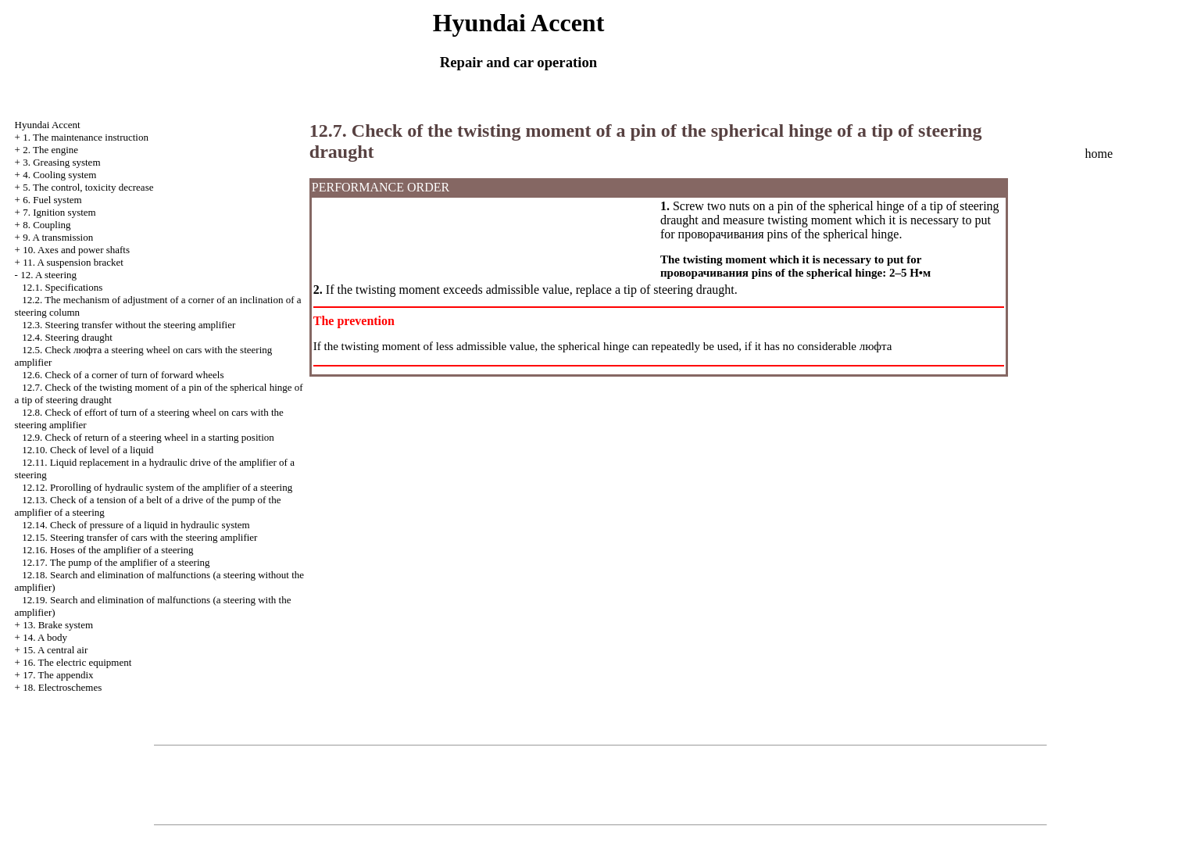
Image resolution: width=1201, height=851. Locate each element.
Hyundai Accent (47, 125)
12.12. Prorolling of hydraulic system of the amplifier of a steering (157, 487)
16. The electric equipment (77, 662)
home (1099, 153)
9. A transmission (58, 237)
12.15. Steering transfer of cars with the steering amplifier (139, 537)
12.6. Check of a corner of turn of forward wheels (122, 375)
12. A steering (48, 275)
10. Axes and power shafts (76, 250)
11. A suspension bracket (73, 262)
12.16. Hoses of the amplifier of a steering (107, 550)
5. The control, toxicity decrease (88, 187)
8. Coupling (46, 225)
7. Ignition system (59, 212)
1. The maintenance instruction (85, 137)
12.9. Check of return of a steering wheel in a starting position (147, 437)
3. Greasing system (61, 162)
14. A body (45, 637)
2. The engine (50, 150)
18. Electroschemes (62, 687)
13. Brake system (58, 625)
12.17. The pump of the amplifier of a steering (115, 562)
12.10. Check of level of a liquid (87, 450)
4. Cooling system (59, 175)
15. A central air (55, 650)
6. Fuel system (52, 200)
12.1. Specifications (62, 287)
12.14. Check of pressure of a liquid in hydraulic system (135, 525)
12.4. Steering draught (67, 337)
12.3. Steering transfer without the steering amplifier (128, 325)
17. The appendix (58, 675)
